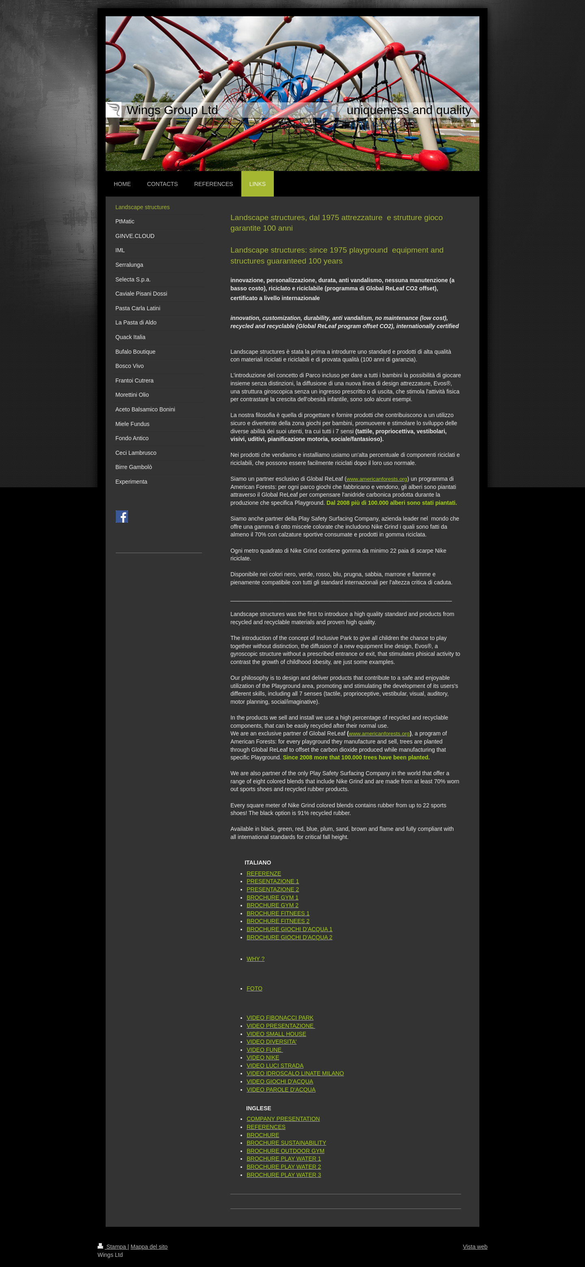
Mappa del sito (149, 1246)
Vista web (475, 1246)
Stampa (113, 1246)
